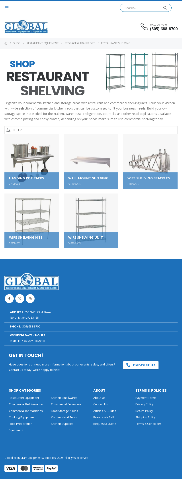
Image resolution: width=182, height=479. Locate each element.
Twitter (19, 298)
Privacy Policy (144, 404)
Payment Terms (146, 398)
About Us (99, 398)
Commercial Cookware (66, 404)
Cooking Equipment (22, 417)
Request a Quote (104, 424)
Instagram (30, 298)
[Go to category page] (31, 161)
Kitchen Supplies (62, 424)
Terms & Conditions (148, 424)
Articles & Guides (104, 411)
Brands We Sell (103, 417)
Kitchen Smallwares (64, 398)
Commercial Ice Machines (26, 411)
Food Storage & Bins (64, 411)
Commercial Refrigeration (26, 404)
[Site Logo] (16, 27)
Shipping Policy (145, 417)
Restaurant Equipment (24, 398)
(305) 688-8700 (31, 326)
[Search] (165, 8)
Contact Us (140, 365)
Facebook (9, 298)
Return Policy (144, 411)
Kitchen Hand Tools (64, 417)
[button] (8, 8)
